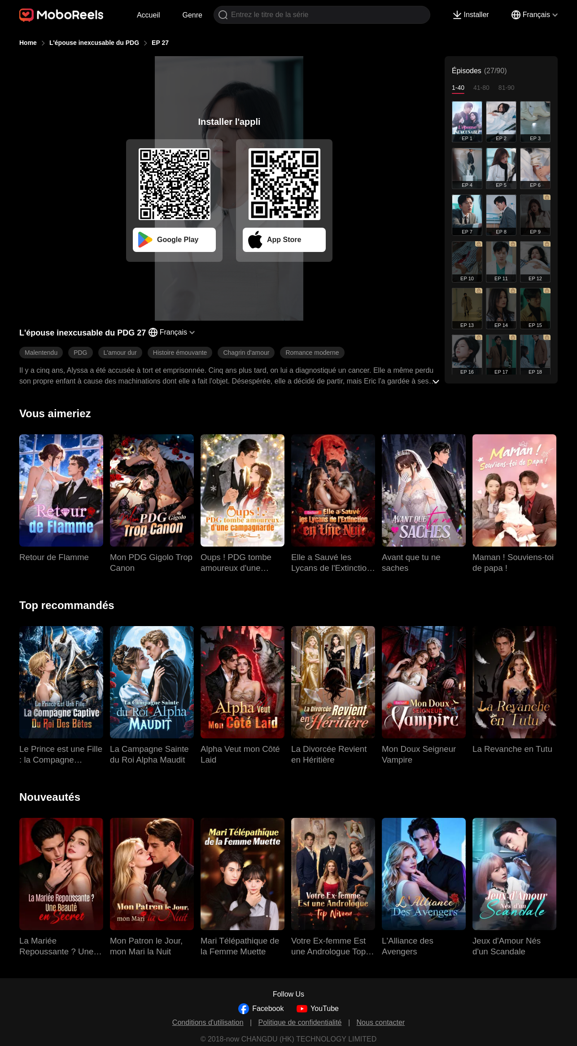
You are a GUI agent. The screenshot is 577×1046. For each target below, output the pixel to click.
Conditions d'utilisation (208, 1022)
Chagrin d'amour (246, 352)
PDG (80, 352)
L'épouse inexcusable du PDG (94, 42)
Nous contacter (381, 1022)
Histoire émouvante (180, 352)
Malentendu (41, 352)
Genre (192, 15)
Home (28, 42)
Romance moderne (312, 352)
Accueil (148, 15)
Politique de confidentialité (300, 1022)
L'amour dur (120, 352)
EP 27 (160, 42)
